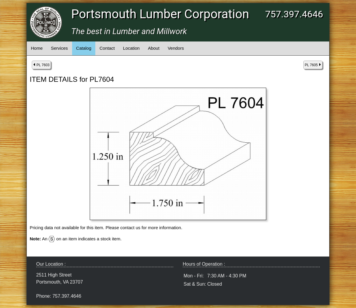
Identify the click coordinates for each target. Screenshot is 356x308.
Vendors (176, 48)
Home (37, 48)
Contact (107, 48)
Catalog (84, 48)
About (153, 48)
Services (59, 48)
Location (131, 48)
